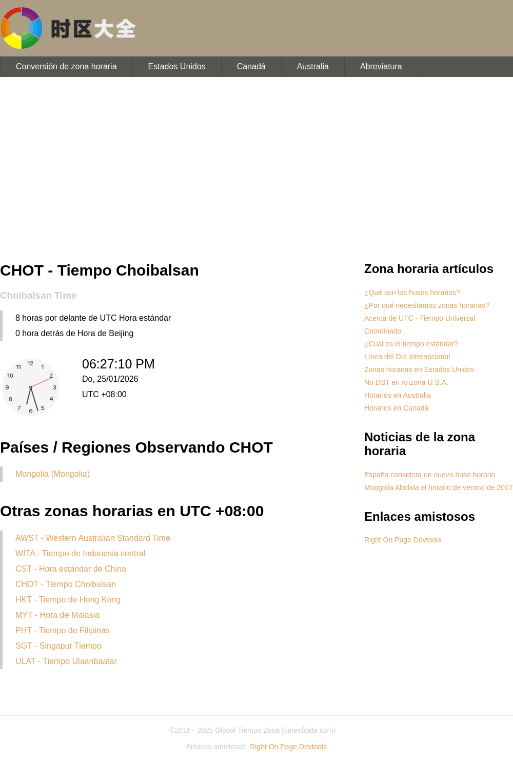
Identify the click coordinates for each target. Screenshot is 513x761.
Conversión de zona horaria (66, 66)
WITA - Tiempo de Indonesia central (80, 553)
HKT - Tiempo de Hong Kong (68, 599)
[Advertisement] (256, 169)
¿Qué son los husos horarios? (412, 292)
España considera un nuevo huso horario (429, 475)
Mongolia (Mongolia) (52, 474)
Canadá (251, 66)
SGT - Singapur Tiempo (58, 645)
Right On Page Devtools (402, 540)
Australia (313, 66)
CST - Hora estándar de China (70, 568)
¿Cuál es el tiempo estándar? (411, 344)
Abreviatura (381, 66)
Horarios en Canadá (396, 408)
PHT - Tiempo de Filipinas (62, 630)
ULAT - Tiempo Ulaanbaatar (66, 661)
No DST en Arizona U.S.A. (406, 382)
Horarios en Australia (397, 395)
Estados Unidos (177, 66)
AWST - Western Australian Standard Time (92, 538)
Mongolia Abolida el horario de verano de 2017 (438, 487)
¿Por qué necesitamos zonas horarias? (426, 305)
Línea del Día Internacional (407, 357)
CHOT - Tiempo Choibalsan (65, 584)
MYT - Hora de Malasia (57, 615)
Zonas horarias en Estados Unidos (419, 369)
